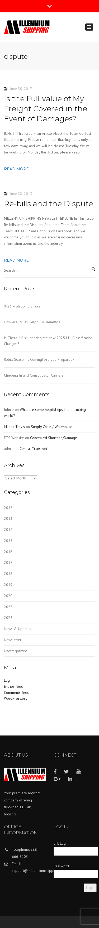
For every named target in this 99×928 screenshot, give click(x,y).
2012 (8, 507)
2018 (8, 573)
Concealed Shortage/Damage (53, 437)
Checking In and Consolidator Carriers (33, 375)
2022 (8, 606)
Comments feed (16, 692)
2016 (8, 551)
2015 (8, 540)
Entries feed (13, 686)
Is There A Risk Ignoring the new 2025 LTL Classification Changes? (48, 340)
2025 (8, 617)
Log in (8, 680)
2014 (8, 529)
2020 (8, 595)
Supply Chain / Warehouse (51, 426)
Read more (16, 169)
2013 (8, 518)
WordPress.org (15, 698)
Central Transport (33, 448)
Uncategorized (15, 650)
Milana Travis (14, 426)
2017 (8, 562)
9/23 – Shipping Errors (22, 306)
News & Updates (17, 628)
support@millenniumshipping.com (38, 870)
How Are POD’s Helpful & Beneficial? (33, 322)
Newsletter (12, 639)
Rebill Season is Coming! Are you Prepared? (39, 359)
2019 (8, 584)
